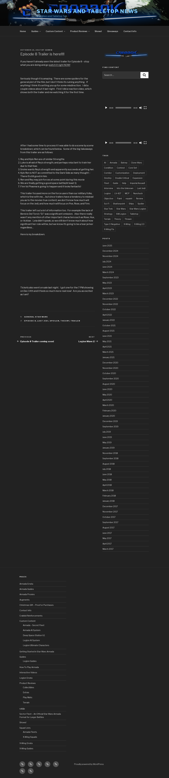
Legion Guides (30, 661)
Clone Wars (136, 162)
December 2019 (110, 421)
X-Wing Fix (109, 229)
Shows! (98, 31)
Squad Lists (25, 728)
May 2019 (107, 442)
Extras (26, 692)
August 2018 (108, 464)
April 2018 (107, 485)
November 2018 (110, 453)
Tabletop (134, 214)
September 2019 (110, 426)
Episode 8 (30, 321)
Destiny (107, 178)
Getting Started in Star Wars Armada (36, 651)
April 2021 (107, 346)
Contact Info (130, 31)
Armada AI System (32, 630)
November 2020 (110, 368)
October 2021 (108, 325)
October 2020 (109, 373)
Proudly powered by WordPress (89, 764)
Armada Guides (26, 589)
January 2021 (108, 357)
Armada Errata (26, 584)
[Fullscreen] (145, 107)
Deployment (139, 173)
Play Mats (27, 697)
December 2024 (110, 251)
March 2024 (108, 272)
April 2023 (107, 288)
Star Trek (108, 209)
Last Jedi (42, 321)
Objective (108, 198)
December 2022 (110, 299)
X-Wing (127, 224)
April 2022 (107, 315)
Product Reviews (80, 31)
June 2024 (107, 267)
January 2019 (108, 448)
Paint (119, 198)
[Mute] (140, 107)
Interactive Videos (28, 672)
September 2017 (110, 522)
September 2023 (110, 277)
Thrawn (128, 219)
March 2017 (107, 549)
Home (23, 31)
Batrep (124, 162)
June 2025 (107, 245)
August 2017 (108, 527)
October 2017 (108, 517)
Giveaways (112, 31)
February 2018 (109, 495)
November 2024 (110, 256)
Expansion (137, 178)
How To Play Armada (29, 667)
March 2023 (108, 293)
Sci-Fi (106, 203)
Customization (122, 173)
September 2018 (110, 458)
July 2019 (106, 432)
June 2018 (107, 474)
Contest (121, 168)
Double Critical (122, 178)
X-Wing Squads (30, 737)
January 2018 (108, 501)
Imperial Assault (137, 183)
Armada (113, 162)
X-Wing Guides (26, 748)
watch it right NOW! (59, 65)
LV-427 (117, 193)
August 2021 (108, 331)
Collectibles (28, 687)
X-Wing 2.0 (139, 224)
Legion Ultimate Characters (36, 645)
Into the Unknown (125, 188)
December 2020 (110, 362)
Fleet (106, 183)
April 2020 (107, 400)
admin (49, 50)
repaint (129, 198)
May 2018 (107, 480)
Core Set (132, 168)
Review (139, 198)
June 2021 (107, 336)
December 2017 (110, 506)
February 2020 (109, 410)
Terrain (107, 219)
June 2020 (107, 389)
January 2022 (108, 320)
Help (124, 183)
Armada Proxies (27, 594)
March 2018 (108, 490)
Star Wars (121, 209)
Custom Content (56, 31)
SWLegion (121, 214)
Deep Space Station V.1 (34, 635)
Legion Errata (25, 678)
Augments (24, 600)
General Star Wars (36, 317)
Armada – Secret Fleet (33, 625)
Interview (108, 188)
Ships (131, 203)
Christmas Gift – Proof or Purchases (36, 605)
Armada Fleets (30, 732)
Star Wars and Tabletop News (87, 11)
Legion (107, 193)
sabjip (22, 708)
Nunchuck (138, 193)
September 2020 (110, 378)
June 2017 (107, 533)
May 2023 (107, 283)
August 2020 (108, 384)
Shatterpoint (119, 203)
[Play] (106, 107)
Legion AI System (31, 640)
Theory (65, 321)
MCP (127, 193)
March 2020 (108, 405)
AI (105, 162)
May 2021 (106, 341)
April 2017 (107, 543)
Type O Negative (112, 224)
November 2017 (110, 511)
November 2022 (110, 304)
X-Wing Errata (26, 743)
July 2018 (106, 469)
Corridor (108, 173)
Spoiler (54, 321)
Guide (115, 183)
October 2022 (109, 309)
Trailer (75, 321)
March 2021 (107, 352)
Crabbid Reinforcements (30, 615)
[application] (125, 98)
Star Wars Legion (137, 209)
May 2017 (106, 538)
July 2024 (106, 261)
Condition (108, 168)
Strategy (108, 214)
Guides (36, 31)
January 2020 (108, 416)
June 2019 (107, 437)
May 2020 (107, 394)
